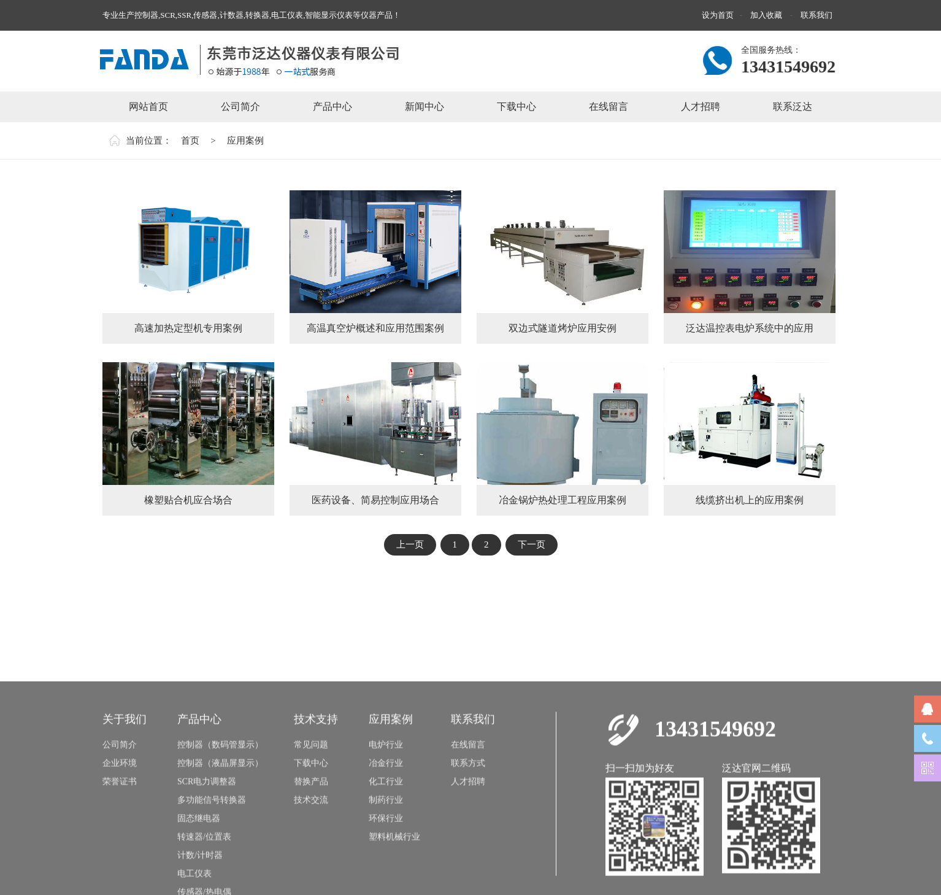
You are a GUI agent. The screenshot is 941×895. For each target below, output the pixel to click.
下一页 (531, 544)
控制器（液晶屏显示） (220, 835)
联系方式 (468, 835)
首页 (190, 140)
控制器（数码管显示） (220, 817)
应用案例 (245, 140)
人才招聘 (468, 854)
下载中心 (311, 835)
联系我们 (816, 15)
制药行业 (386, 872)
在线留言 (468, 817)
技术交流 (311, 872)
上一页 (410, 544)
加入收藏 (767, 15)
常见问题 (311, 817)
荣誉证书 (119, 854)
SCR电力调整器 (206, 854)
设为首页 (718, 15)
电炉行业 (386, 817)
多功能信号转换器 (211, 872)
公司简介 (119, 817)
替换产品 (311, 854)
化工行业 (386, 854)
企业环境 (119, 835)
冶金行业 (386, 835)
